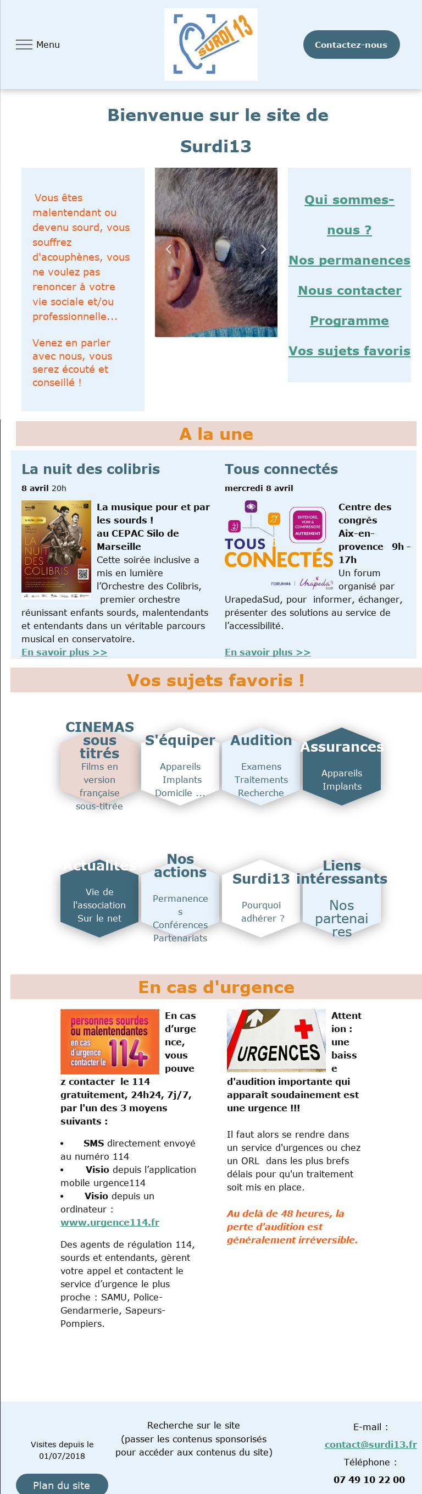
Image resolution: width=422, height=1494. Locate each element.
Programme (349, 320)
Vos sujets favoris (349, 350)
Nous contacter (350, 290)
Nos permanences (349, 259)
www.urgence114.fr (109, 1222)
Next (264, 248)
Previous (168, 248)
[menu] (24, 44)
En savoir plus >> (64, 652)
